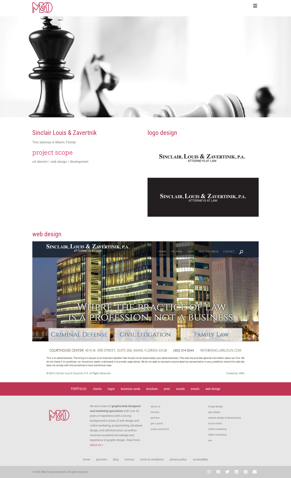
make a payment (160, 429)
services (155, 412)
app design (214, 412)
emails (195, 389)
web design (213, 389)
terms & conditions (152, 459)
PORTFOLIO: (79, 389)
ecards (180, 389)
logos (111, 389)
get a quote (157, 423)
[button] (203, 6)
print (167, 389)
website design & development (224, 417)
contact (129, 459)
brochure (152, 389)
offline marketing (217, 434)
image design (215, 406)
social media (215, 423)
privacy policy (178, 459)
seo (210, 440)
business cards (130, 389)
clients (97, 389)
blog (115, 459)
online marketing (217, 429)
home (86, 459)
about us (95, 444)
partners (155, 417)
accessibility (200, 459)
